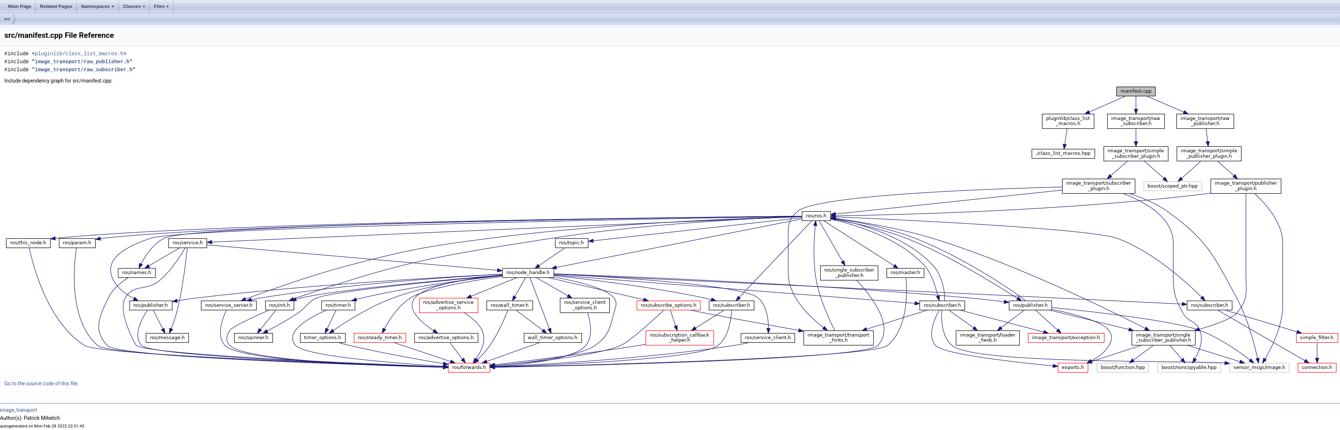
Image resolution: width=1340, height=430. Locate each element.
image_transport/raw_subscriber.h (84, 69)
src (7, 19)
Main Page (19, 6)
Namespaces (98, 8)
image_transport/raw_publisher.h (82, 61)
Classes (134, 8)
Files (162, 8)
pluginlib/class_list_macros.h (79, 53)
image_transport (18, 410)
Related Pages (56, 6)
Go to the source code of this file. (41, 383)
